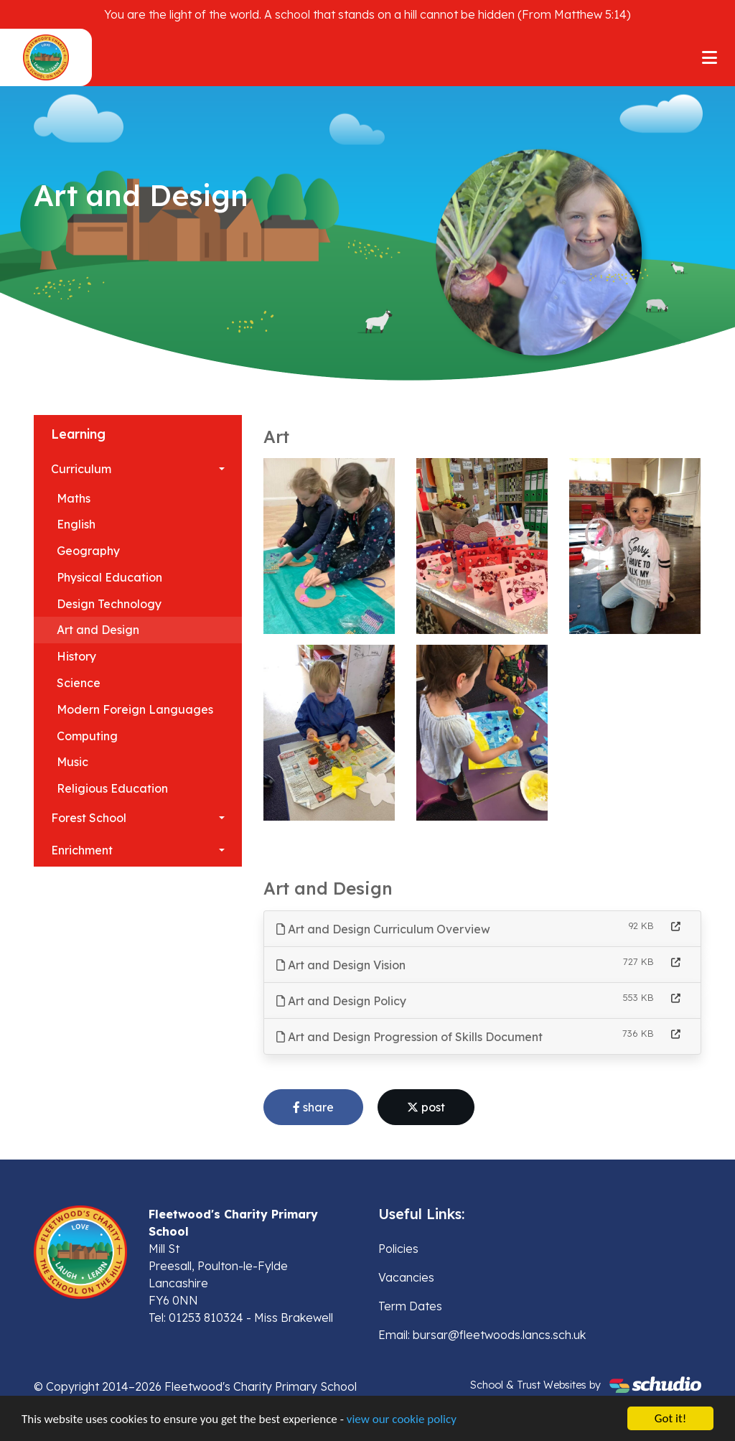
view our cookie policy (402, 1420)
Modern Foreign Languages (135, 709)
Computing (87, 736)
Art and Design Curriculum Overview (383, 929)
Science (78, 683)
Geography (88, 551)
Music (72, 762)
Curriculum (81, 469)
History (76, 656)
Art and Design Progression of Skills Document (409, 1037)
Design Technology (109, 604)
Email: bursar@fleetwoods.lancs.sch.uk (482, 1335)
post (426, 1107)
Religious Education (112, 788)
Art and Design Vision (341, 965)
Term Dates (410, 1306)
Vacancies (406, 1277)
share (313, 1107)
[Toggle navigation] (710, 57)
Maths (73, 498)
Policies (398, 1248)
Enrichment (82, 850)
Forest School (88, 818)
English (76, 524)
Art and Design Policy (341, 1001)
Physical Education (109, 577)
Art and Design (98, 629)
